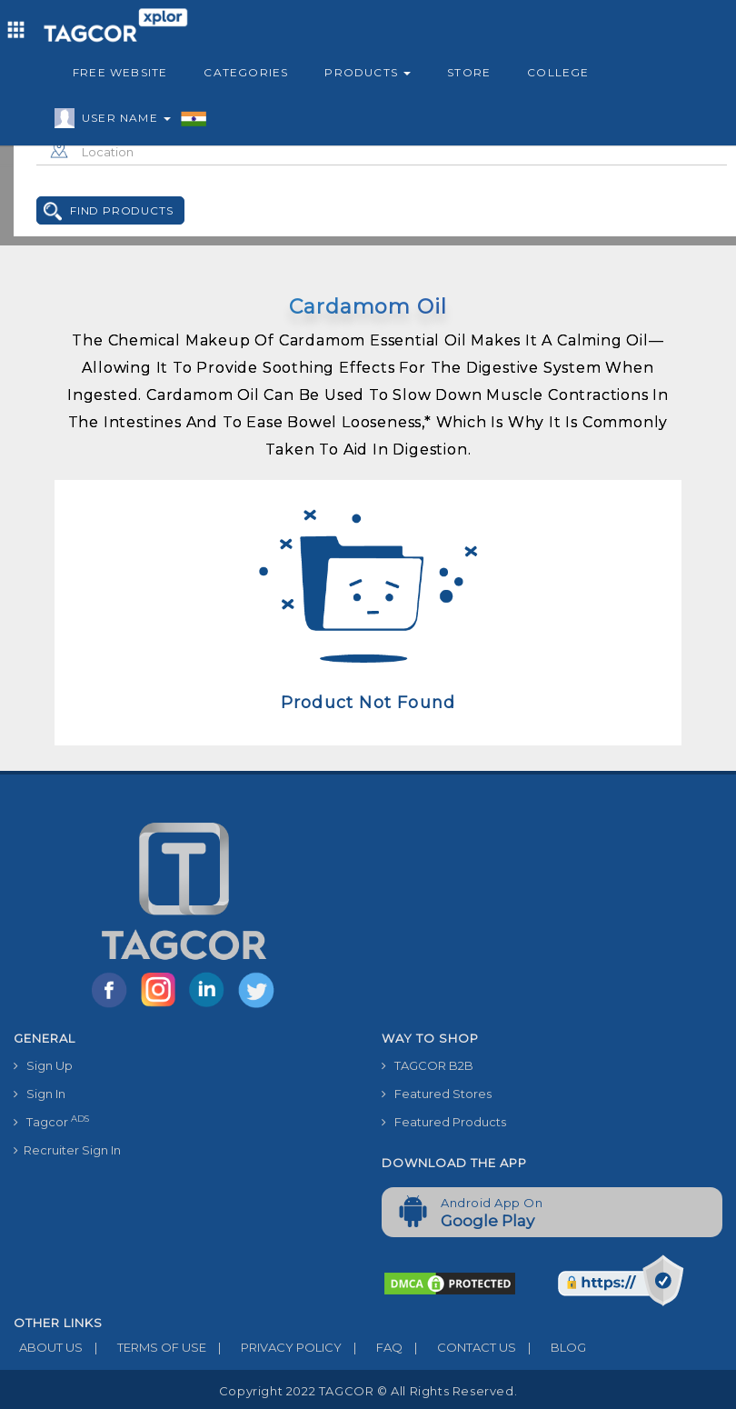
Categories (246, 72)
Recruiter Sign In (67, 1150)
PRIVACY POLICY (274, 1347)
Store (469, 72)
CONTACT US (459, 1347)
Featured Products (444, 1121)
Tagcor (51, 1121)
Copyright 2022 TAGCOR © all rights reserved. (368, 1391)
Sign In (39, 1093)
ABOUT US (48, 1347)
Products (367, 72)
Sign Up (43, 1065)
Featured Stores (437, 1093)
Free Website (120, 72)
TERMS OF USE (144, 1347)
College (558, 72)
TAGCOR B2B (427, 1065)
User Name (122, 121)
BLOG (551, 1347)
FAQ (372, 1347)
